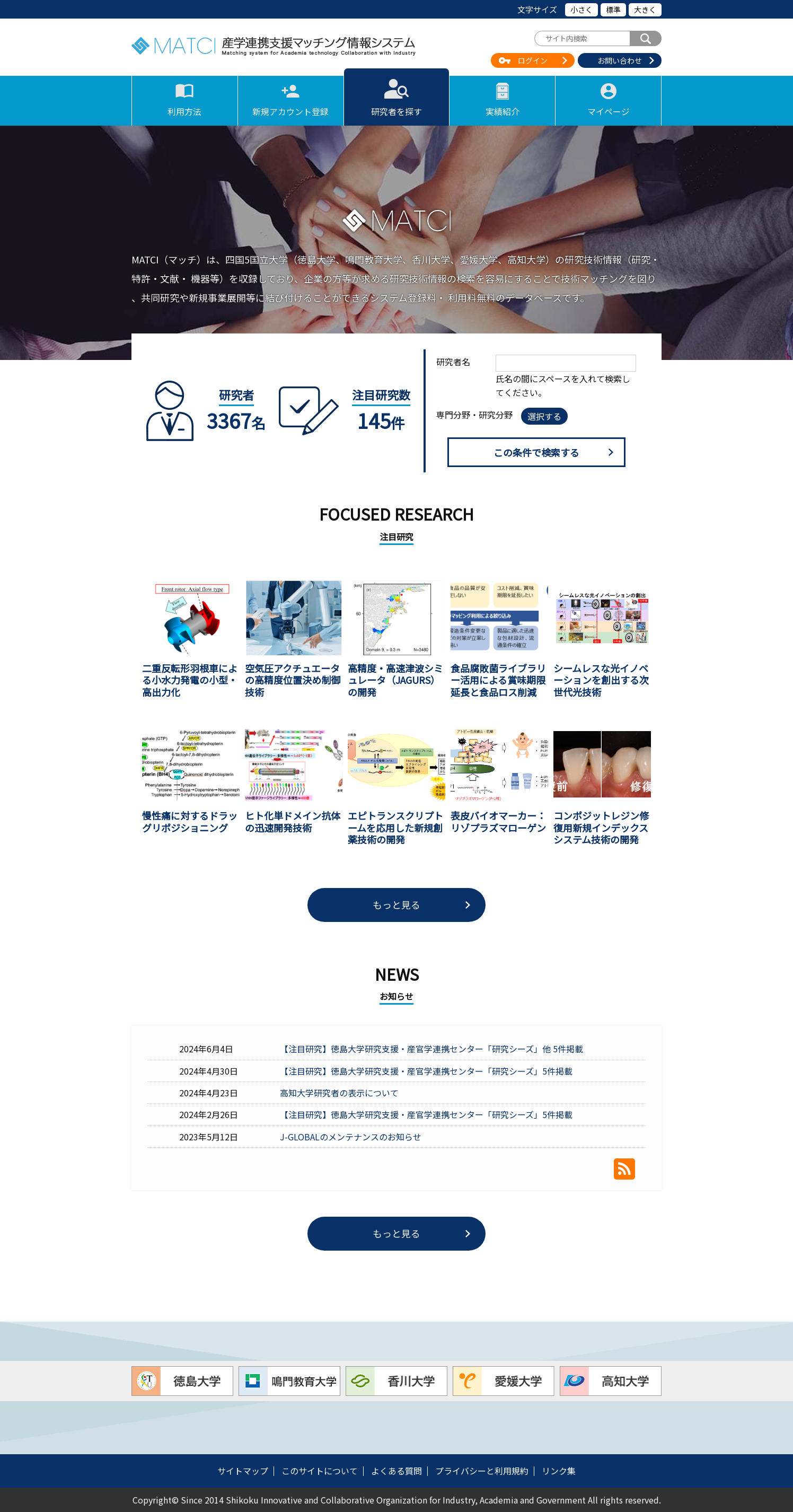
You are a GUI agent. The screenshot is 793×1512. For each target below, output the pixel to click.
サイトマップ (242, 1470)
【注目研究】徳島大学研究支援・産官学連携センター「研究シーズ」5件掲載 (426, 1071)
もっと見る (396, 904)
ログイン (533, 60)
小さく (581, 9)
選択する (544, 416)
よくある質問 (396, 1470)
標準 (613, 9)
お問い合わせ (619, 60)
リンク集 (559, 1470)
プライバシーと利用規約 (481, 1470)
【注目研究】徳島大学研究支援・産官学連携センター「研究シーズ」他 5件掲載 (431, 1048)
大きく (645, 9)
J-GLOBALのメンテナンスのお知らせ (350, 1136)
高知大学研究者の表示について (339, 1092)
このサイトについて (319, 1470)
